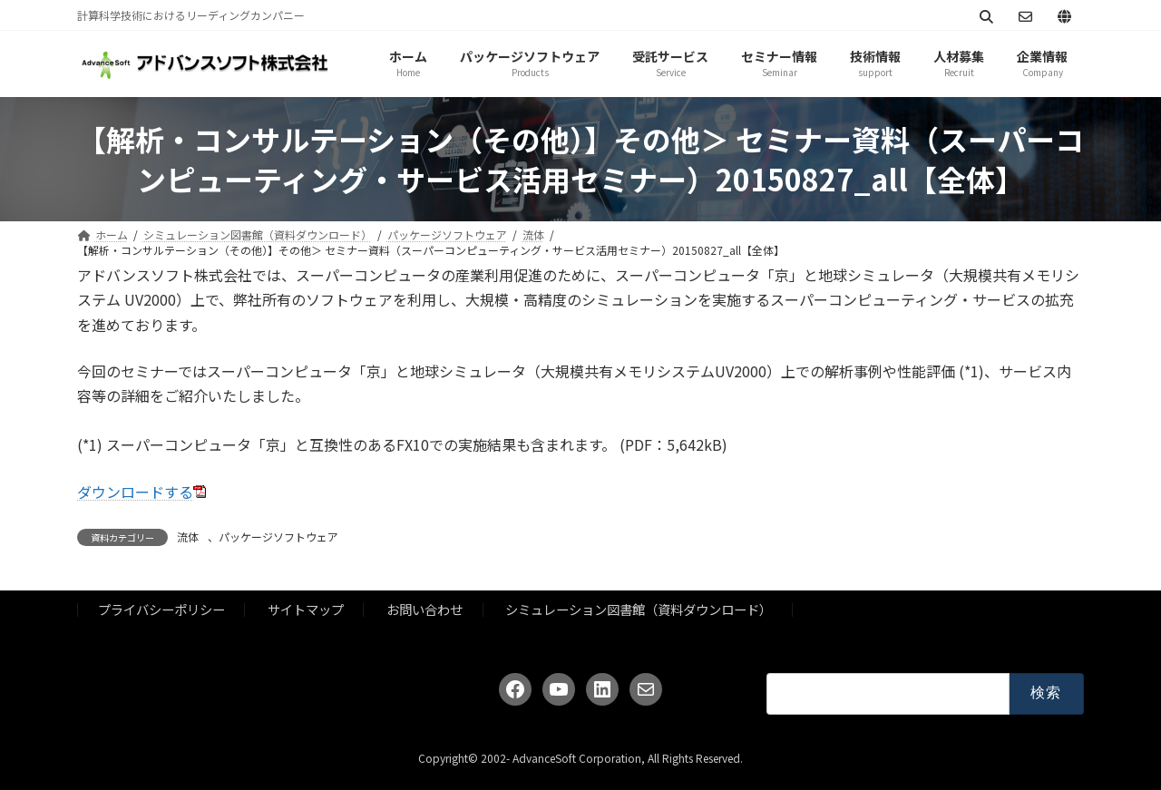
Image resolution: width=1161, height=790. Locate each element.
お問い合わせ (424, 609)
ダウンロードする (135, 491)
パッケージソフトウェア (278, 536)
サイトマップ (306, 609)
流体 (188, 536)
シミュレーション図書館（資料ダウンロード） (638, 609)
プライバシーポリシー (161, 609)
